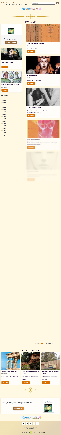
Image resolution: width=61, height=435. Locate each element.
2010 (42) (3, 135)
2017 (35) (3, 118)
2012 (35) (3, 130)
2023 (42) (3, 104)
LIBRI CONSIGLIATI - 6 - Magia (35, 43)
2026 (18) (3, 97)
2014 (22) (3, 125)
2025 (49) (3, 100)
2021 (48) (3, 109)
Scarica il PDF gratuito (11, 42)
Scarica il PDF (18, 408)
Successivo (48, 343)
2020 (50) (3, 111)
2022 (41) (3, 107)
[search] (43, 3)
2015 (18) (3, 123)
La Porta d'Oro (8, 2)
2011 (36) (3, 132)
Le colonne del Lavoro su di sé (9, 371)
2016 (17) (3, 121)
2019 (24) (3, 114)
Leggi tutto (5, 66)
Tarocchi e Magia (32, 75)
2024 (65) (3, 102)
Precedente (37, 343)
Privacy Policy (27, 427)
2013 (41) (3, 128)
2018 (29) (3, 116)
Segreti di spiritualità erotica (35, 107)
